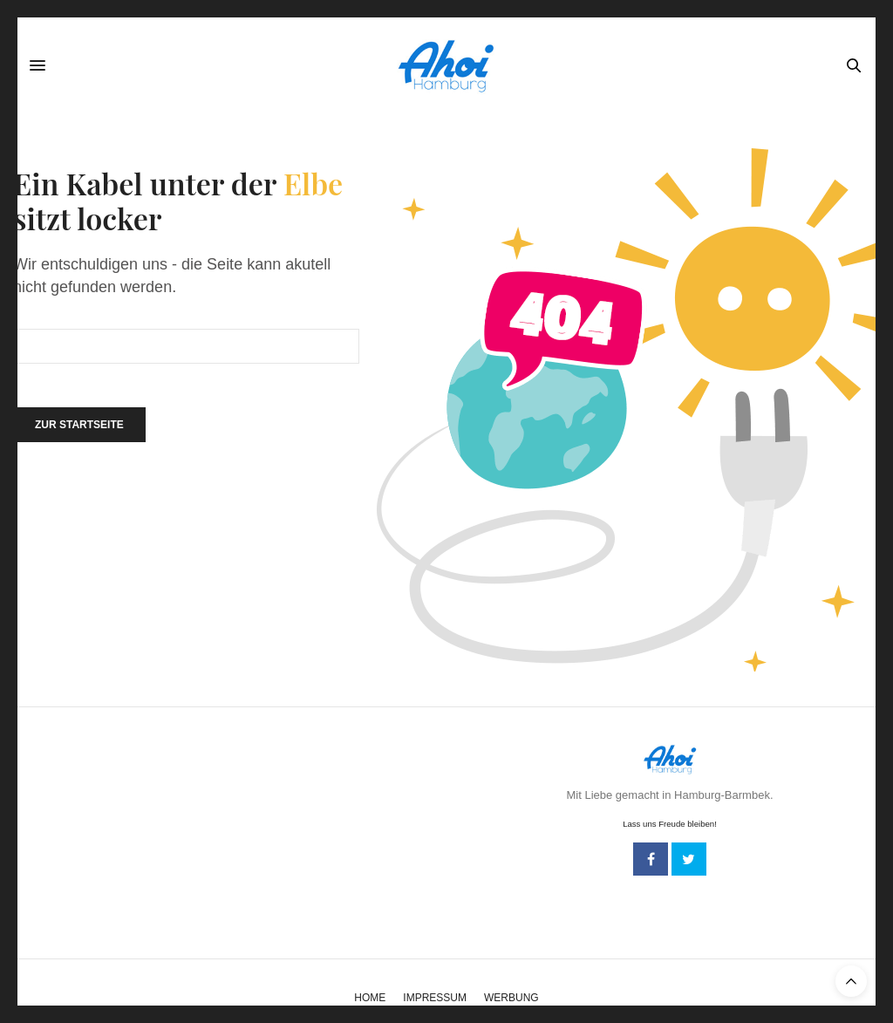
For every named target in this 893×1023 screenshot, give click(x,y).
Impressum (435, 998)
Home (369, 998)
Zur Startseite (79, 425)
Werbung (511, 998)
